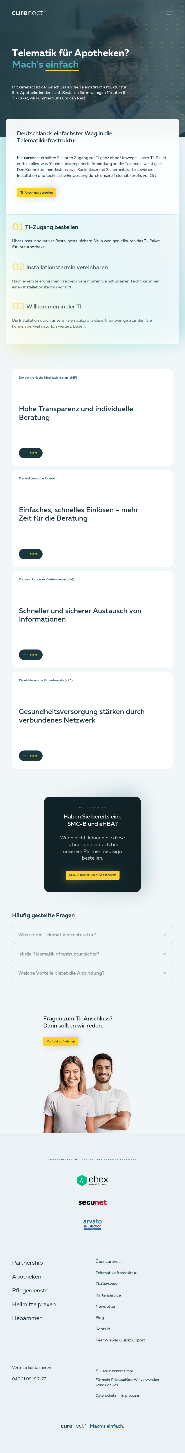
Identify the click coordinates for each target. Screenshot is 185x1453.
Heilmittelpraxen (34, 1305)
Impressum (130, 1396)
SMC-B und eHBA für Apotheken (92, 875)
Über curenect (109, 1262)
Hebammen (27, 1318)
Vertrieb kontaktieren (31, 1368)
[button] (92, 935)
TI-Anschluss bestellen (36, 192)
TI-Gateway (106, 1284)
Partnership (27, 1263)
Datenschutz (106, 1396)
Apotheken (26, 1277)
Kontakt (103, 1329)
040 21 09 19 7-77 (29, 1379)
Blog (100, 1318)
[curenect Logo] (29, 13)
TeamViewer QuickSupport (120, 1340)
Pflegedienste (30, 1291)
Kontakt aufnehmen (61, 1041)
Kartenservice (108, 1295)
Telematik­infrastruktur (116, 1273)
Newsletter (106, 1307)
